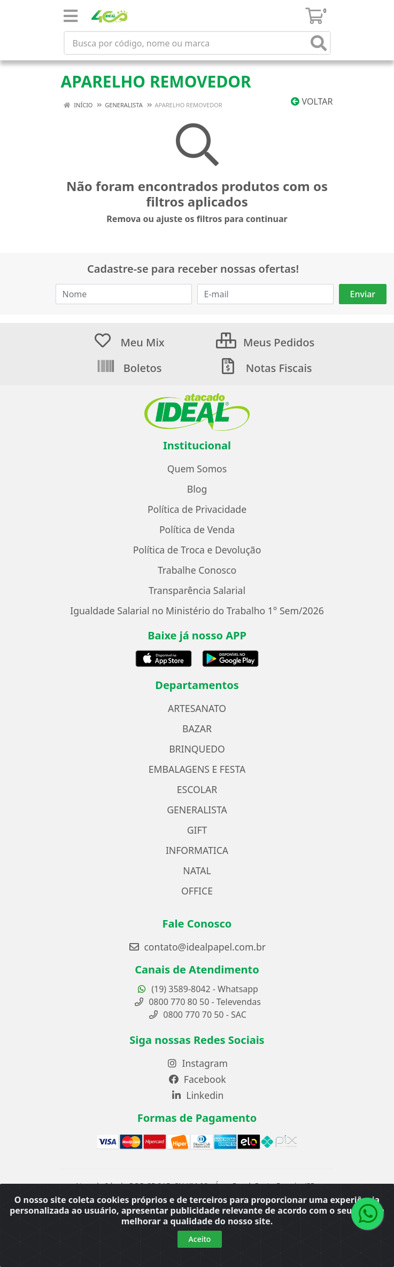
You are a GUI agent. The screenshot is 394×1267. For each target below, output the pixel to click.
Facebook (197, 1079)
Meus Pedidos (265, 342)
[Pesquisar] (318, 43)
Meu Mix (128, 342)
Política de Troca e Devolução (197, 549)
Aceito (200, 1241)
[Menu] (70, 16)
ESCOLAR (197, 789)
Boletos (129, 368)
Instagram (197, 1063)
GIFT (197, 829)
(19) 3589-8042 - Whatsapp (197, 989)
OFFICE (197, 890)
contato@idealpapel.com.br (197, 946)
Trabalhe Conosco (197, 570)
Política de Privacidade (197, 509)
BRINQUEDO (197, 748)
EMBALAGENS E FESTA (197, 769)
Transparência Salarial (197, 590)
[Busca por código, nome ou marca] (186, 43)
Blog (197, 488)
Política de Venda (197, 529)
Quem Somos (197, 468)
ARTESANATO (197, 708)
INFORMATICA (197, 850)
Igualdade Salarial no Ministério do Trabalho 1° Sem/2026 (197, 610)
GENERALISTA (197, 809)
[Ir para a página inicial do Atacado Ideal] (197, 412)
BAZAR (197, 728)
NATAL (197, 870)
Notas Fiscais (265, 368)
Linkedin (197, 1095)
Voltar (312, 101)
